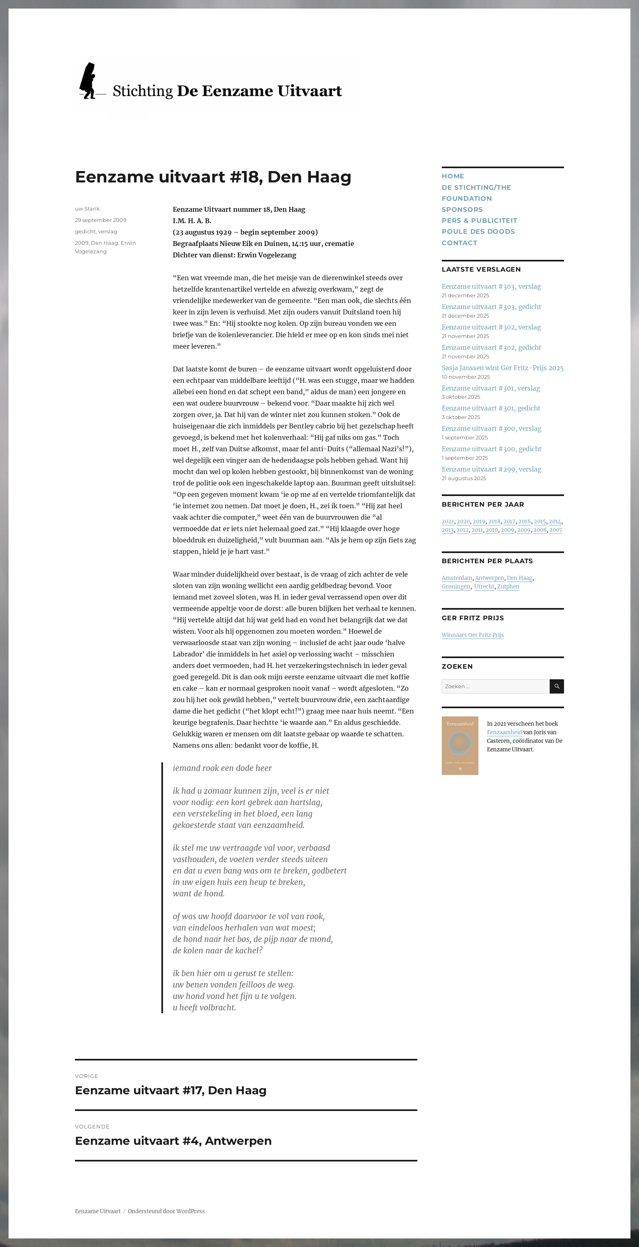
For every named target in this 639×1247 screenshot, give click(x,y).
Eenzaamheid (504, 732)
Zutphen (508, 586)
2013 (448, 530)
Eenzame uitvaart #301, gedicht (491, 408)
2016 (524, 521)
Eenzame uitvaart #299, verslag (491, 469)
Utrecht (484, 586)
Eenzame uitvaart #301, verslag (491, 388)
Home (453, 176)
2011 (477, 530)
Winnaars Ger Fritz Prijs (473, 635)
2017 (509, 521)
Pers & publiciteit (480, 220)
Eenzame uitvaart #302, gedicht (491, 347)
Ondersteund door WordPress (166, 1211)
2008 (539, 530)
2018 (494, 521)
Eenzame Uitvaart (98, 1211)
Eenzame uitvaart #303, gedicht (491, 307)
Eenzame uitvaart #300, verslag (491, 428)
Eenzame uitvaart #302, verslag (491, 327)
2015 (540, 521)
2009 (81, 242)
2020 (463, 521)
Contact (459, 243)
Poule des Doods (478, 231)
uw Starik (87, 208)
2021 (448, 521)
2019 (479, 521)
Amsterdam (457, 578)
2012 (462, 530)
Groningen (456, 586)
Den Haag (104, 242)
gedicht (85, 231)
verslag (107, 231)
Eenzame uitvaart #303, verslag (491, 286)
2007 (555, 530)
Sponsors (462, 209)
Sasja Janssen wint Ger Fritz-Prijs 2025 (503, 368)
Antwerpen (489, 578)
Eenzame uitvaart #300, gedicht (492, 449)
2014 (555, 521)
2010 (492, 530)
